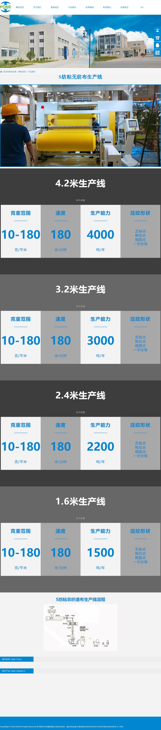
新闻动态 (55, 6)
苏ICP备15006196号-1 (109, 727)
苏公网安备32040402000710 (87, 727)
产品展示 (72, 6)
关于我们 (37, 6)
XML (121, 727)
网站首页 (20, 6)
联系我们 (107, 6)
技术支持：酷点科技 (65, 727)
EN (142, 6)
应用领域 (90, 6)
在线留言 (124, 6)
